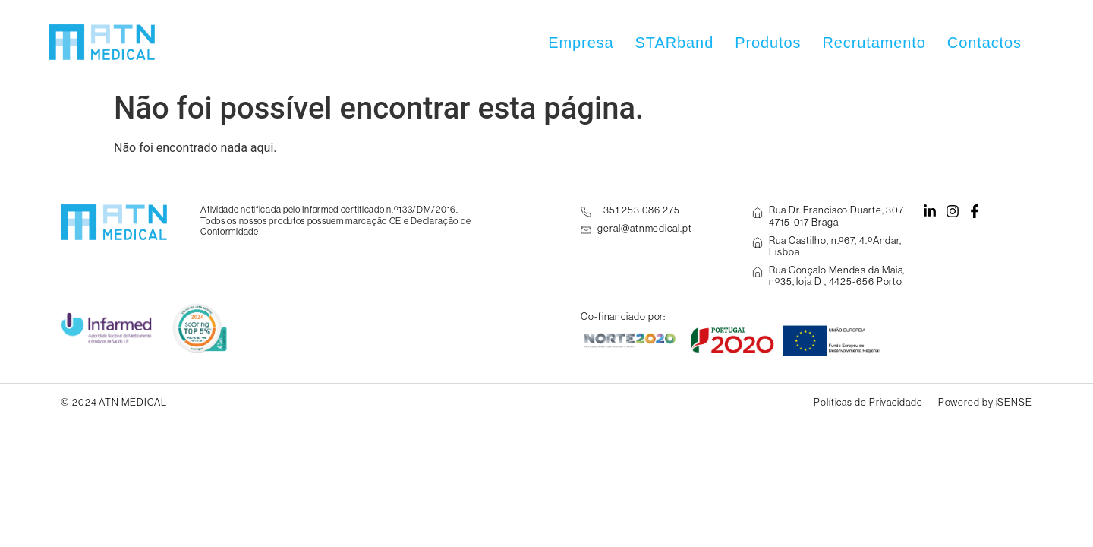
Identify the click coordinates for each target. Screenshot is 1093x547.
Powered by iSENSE (985, 402)
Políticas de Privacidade (868, 402)
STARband (674, 42)
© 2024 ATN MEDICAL (114, 402)
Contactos (984, 42)
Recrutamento (873, 42)
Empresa (580, 42)
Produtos (768, 42)
